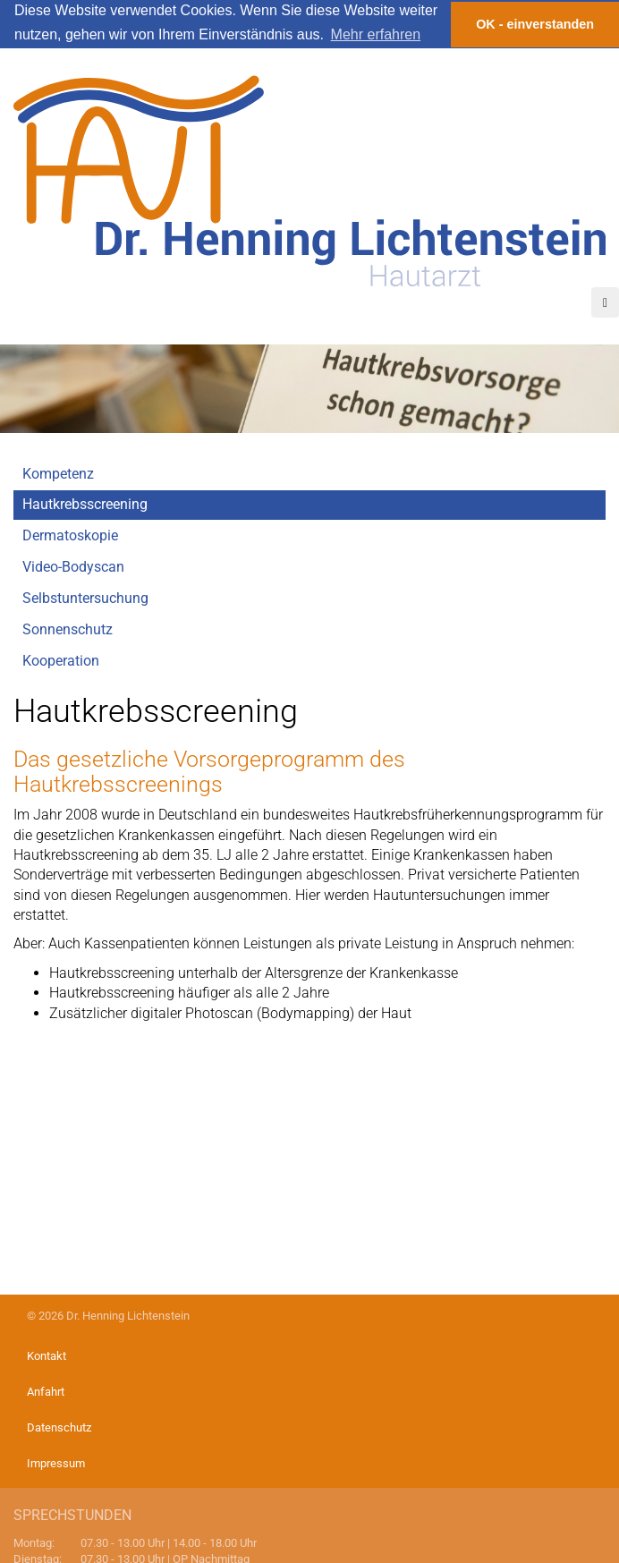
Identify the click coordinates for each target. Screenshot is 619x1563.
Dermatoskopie (70, 535)
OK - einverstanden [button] (535, 24)
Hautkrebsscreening (85, 504)
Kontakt (46, 1356)
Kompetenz (58, 472)
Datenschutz (59, 1427)
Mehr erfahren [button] (376, 34)
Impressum (56, 1463)
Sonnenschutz (67, 628)
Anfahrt (45, 1391)
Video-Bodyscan (73, 566)
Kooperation (60, 659)
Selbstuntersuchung (85, 597)
